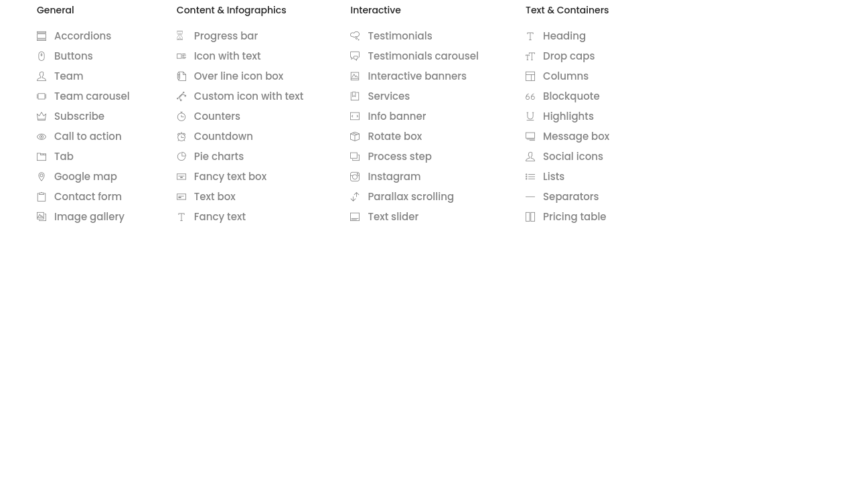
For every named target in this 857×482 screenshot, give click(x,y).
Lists (545, 176)
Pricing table (566, 217)
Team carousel (83, 96)
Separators (562, 196)
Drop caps (560, 56)
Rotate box (386, 136)
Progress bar (217, 36)
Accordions (74, 36)
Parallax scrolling (402, 196)
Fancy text (211, 217)
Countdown (215, 136)
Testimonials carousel (414, 56)
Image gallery (81, 217)
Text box (206, 196)
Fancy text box (221, 176)
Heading (556, 36)
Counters (208, 116)
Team (60, 76)
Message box (567, 136)
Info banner (388, 116)
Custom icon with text (240, 96)
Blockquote (563, 96)
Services (380, 96)
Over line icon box (230, 76)
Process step (390, 156)
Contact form (79, 196)
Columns (557, 76)
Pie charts (210, 156)
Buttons (65, 56)
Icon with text (219, 56)
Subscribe (70, 116)
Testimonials (391, 36)
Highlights (560, 116)
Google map (77, 176)
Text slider (384, 217)
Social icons (564, 156)
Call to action (79, 136)
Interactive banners (408, 76)
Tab (55, 156)
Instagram (385, 176)
